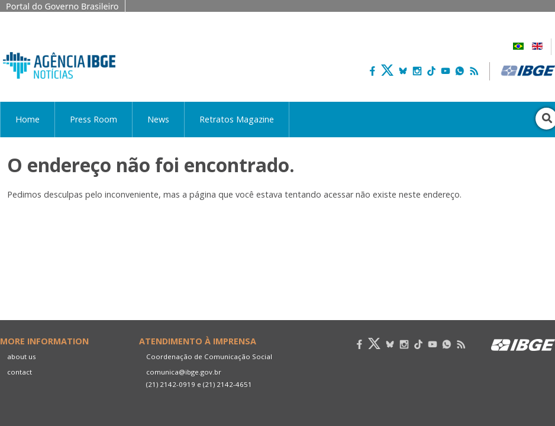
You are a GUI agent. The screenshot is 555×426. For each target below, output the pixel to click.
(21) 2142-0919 (170, 384)
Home (27, 119)
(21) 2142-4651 (227, 384)
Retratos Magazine (236, 119)
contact (19, 371)
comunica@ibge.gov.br (183, 371)
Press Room (93, 119)
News (158, 119)
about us (21, 356)
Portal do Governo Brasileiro (62, 6)
